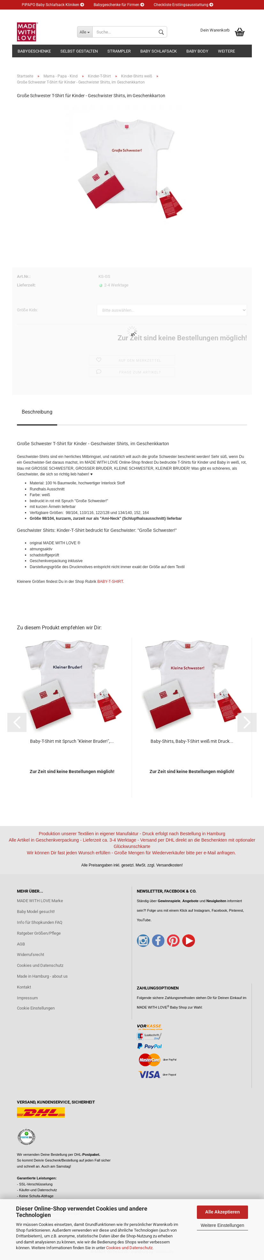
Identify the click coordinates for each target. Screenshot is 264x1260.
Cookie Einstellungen (36, 1008)
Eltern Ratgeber (37, 14)
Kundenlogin (108, 14)
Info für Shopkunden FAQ (39, 922)
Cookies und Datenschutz (129, 1247)
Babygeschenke (34, 51)
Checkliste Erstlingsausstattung (183, 5)
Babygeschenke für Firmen (119, 5)
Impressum (27, 998)
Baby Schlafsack (158, 51)
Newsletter (73, 14)
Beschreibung (37, 412)
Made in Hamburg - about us (42, 976)
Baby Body (197, 51)
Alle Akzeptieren (222, 1211)
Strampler (119, 51)
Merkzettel (142, 14)
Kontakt (24, 987)
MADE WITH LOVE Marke (40, 900)
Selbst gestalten (79, 51)
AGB (21, 944)
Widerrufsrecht (30, 954)
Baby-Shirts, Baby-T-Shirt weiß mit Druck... (192, 741)
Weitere (226, 51)
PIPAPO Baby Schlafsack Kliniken (53, 5)
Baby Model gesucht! (36, 911)
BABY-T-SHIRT (110, 581)
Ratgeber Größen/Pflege (39, 933)
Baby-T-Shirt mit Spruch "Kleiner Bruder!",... (72, 741)
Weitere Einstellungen (222, 1225)
